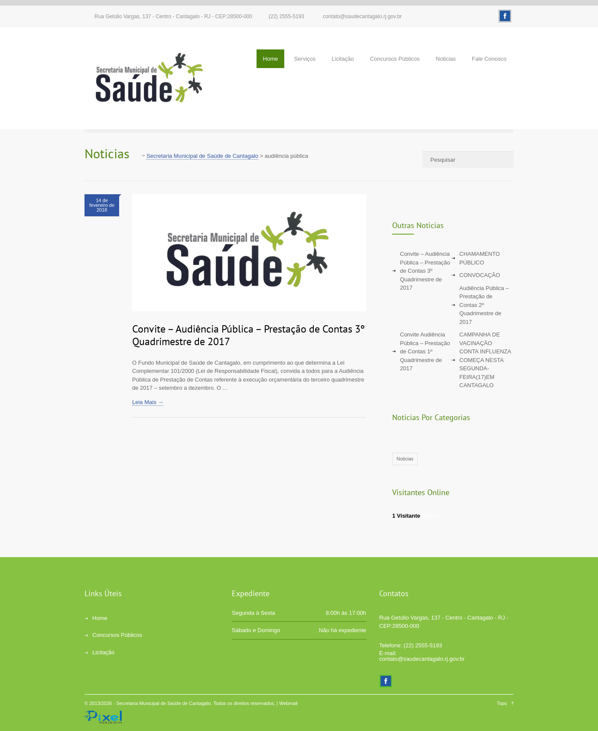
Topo (502, 703)
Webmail (288, 703)
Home (270, 58)
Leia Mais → (147, 402)
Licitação (343, 58)
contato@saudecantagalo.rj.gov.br (362, 16)
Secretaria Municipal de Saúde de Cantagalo (163, 703)
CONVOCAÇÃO (479, 275)
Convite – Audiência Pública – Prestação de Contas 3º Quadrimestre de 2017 (248, 335)
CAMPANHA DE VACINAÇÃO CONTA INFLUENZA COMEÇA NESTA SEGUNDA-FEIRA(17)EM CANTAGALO (485, 359)
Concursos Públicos (395, 58)
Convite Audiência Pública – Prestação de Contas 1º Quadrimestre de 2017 (425, 351)
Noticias (446, 58)
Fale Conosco (489, 58)
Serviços (304, 58)
